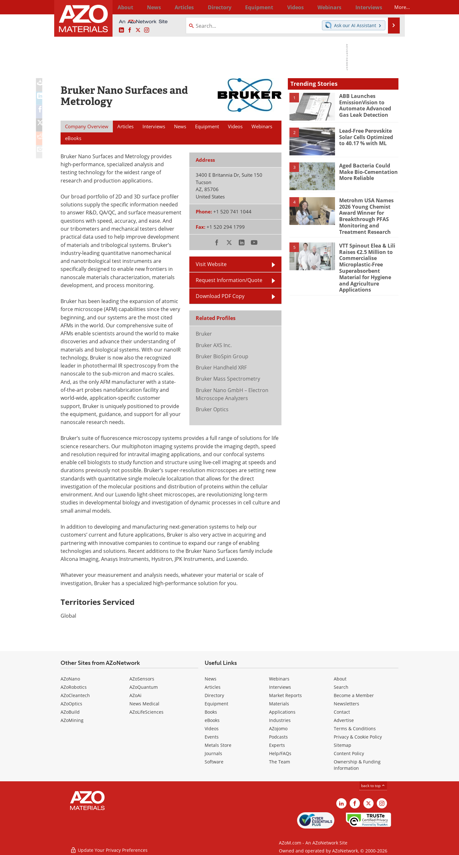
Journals (213, 753)
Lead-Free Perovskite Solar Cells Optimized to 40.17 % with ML (368, 136)
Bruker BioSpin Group (222, 356)
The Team (279, 762)
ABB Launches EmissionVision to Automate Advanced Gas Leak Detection (368, 104)
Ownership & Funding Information (357, 765)
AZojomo (278, 728)
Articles (213, 687)
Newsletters (346, 704)
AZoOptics (71, 704)
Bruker (204, 333)
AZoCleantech (75, 695)
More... (390, 7)
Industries (280, 720)
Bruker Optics (212, 409)
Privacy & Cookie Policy (358, 737)
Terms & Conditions (355, 728)
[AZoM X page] (138, 30)
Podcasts (278, 737)
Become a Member (354, 695)
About (340, 679)
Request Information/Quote (229, 280)
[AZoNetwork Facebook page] (129, 30)
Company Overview (86, 126)
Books (211, 712)
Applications (282, 712)
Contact (342, 712)
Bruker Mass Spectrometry (228, 378)
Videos (212, 728)
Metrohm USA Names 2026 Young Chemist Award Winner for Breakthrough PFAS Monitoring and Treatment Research (364, 214)
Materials (279, 704)
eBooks (212, 720)
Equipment (216, 704)
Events (212, 737)
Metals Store (218, 745)
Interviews (280, 687)
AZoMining (72, 720)
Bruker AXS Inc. (214, 345)
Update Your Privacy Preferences (109, 847)
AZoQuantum (143, 687)
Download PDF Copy (220, 296)
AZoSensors (141, 679)
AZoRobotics (74, 687)
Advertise (344, 720)
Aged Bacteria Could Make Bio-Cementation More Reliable (367, 171)
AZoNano (70, 679)
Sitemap (342, 745)
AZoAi (135, 695)
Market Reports (285, 695)
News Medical (144, 704)
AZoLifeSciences (146, 712)
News (210, 679)
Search (341, 687)
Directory (212, 7)
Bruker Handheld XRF (221, 367)
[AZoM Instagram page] (146, 30)
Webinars (279, 679)
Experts (277, 745)
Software (214, 762)
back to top (373, 785)
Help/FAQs (280, 753)
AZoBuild (70, 712)
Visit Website (211, 264)
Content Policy (349, 753)
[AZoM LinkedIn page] (121, 30)
